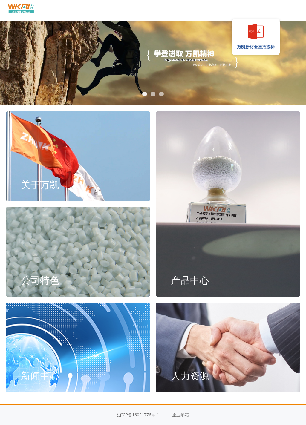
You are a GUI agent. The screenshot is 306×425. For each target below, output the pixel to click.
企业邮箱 (180, 415)
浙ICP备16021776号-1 (138, 415)
